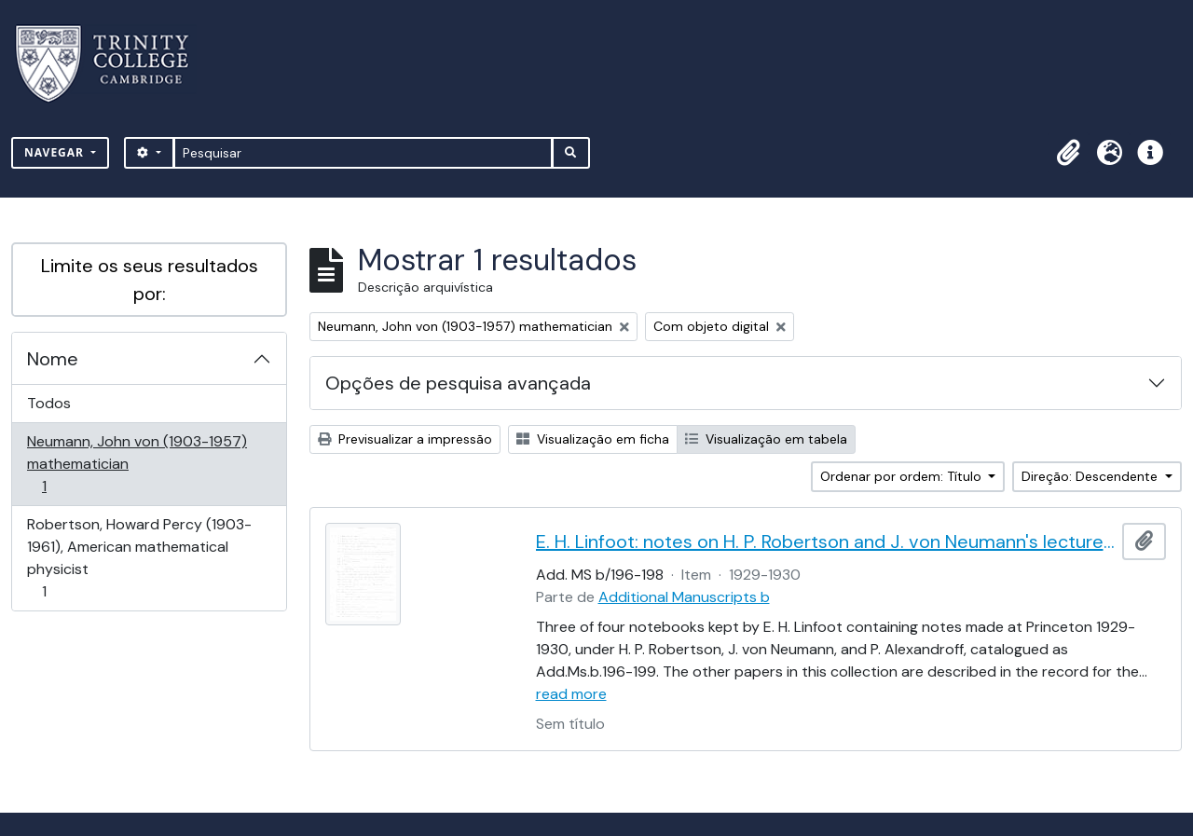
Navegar (56, 152)
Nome (52, 359)
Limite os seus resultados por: (149, 280)
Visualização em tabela (766, 439)
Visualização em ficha (592, 439)
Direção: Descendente (1091, 476)
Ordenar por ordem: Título (902, 476)
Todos (49, 403)
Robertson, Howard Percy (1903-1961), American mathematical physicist (139, 558)
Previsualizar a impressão (405, 439)
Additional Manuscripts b (684, 597)
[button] (1068, 152)
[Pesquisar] (363, 153)
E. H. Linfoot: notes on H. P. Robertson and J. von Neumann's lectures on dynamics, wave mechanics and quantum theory (826, 541)
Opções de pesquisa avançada (458, 383)
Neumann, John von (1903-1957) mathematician (136, 464)
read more (571, 694)
